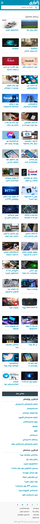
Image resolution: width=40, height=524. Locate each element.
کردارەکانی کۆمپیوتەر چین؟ (28, 490)
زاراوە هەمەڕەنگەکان (30, 422)
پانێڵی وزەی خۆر (32, 459)
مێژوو (36, 431)
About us (36, 518)
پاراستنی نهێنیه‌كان (23, 515)
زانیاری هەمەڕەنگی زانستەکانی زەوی (24, 444)
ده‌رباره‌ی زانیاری (24, 512)
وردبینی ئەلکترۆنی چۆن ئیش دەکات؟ (24, 468)
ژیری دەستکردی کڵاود (30, 495)
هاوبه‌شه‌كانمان (24, 508)
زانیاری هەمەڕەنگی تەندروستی (26, 404)
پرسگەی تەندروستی (30, 440)
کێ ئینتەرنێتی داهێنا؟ (30, 477)
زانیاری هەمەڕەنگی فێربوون (28, 417)
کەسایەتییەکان (32, 408)
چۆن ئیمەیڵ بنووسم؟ (30, 473)
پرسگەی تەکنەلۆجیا (31, 17)
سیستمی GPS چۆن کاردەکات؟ (26, 486)
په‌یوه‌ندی (36, 508)
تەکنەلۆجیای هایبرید (30, 464)
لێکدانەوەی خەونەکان (30, 413)
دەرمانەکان (34, 435)
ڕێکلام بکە (35, 512)
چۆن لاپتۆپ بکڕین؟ (31, 482)
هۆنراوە (35, 426)
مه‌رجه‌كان (36, 515)
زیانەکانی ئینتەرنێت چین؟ (29, 455)
